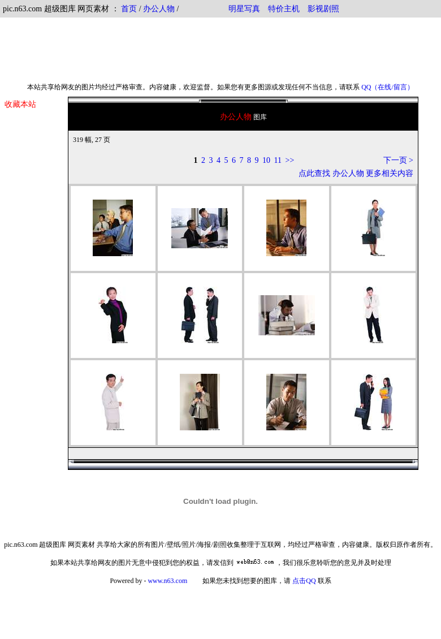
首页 (129, 9)
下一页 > (398, 160)
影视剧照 (323, 9)
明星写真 (244, 9)
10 (266, 160)
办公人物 (159, 9)
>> (290, 160)
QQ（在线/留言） (387, 87)
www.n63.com (167, 581)
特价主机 (284, 9)
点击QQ (303, 581)
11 (278, 160)
